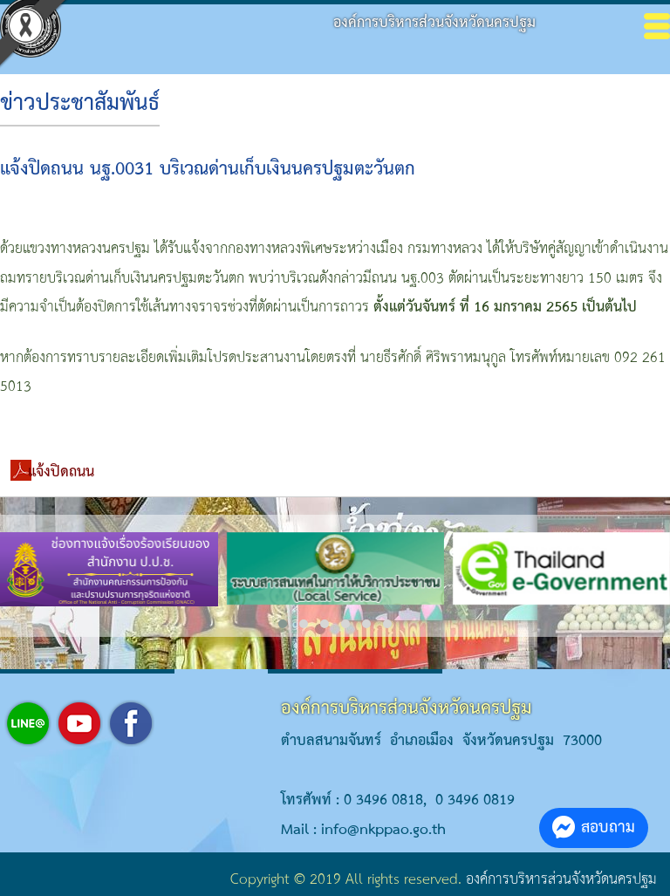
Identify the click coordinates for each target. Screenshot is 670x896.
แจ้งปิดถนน (61, 472)
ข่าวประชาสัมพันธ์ (80, 104)
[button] (282, 624)
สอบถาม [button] (593, 827)
